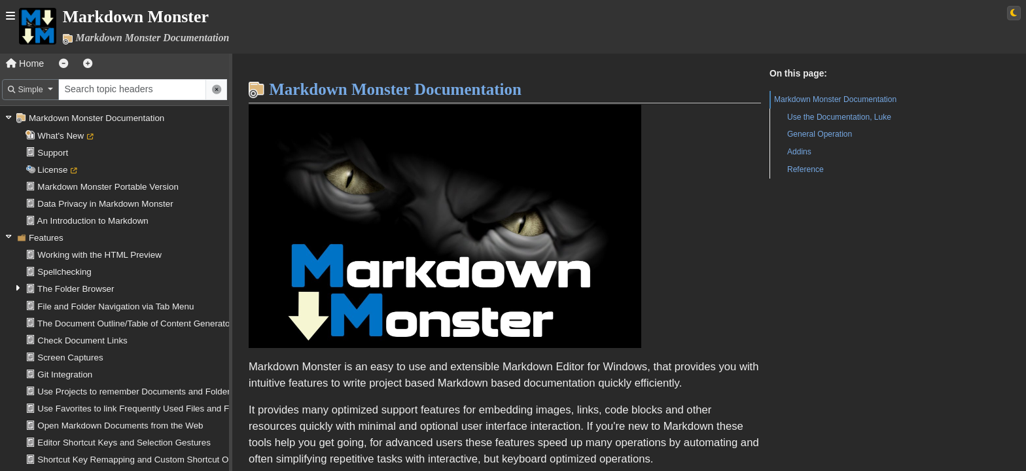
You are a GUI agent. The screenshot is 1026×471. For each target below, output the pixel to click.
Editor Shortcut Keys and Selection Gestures (124, 442)
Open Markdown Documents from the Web (120, 425)
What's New (60, 136)
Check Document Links (82, 340)
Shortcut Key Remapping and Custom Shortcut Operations (150, 459)
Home (25, 63)
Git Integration (64, 374)
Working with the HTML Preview (99, 255)
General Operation (819, 134)
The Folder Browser (75, 289)
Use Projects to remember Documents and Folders (135, 391)
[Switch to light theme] (1014, 13)
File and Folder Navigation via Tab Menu (115, 306)
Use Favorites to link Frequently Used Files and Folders (145, 408)
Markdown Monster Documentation (96, 118)
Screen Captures (70, 357)
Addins (799, 151)
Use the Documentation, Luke (839, 117)
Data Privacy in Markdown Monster (105, 204)
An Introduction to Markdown (93, 221)
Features (46, 238)
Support (52, 153)
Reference (805, 169)
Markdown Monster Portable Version (108, 187)
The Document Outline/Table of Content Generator (135, 323)
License (52, 170)
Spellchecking (64, 272)
